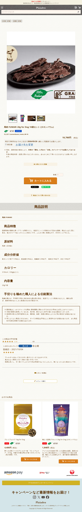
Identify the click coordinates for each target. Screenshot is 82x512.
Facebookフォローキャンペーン (41, 483)
